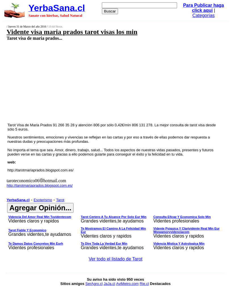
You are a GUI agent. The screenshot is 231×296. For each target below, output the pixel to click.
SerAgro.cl (94, 284)
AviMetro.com (127, 284)
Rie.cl (144, 284)
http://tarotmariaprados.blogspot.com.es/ (40, 170)
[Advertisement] (97, 81)
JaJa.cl (109, 284)
